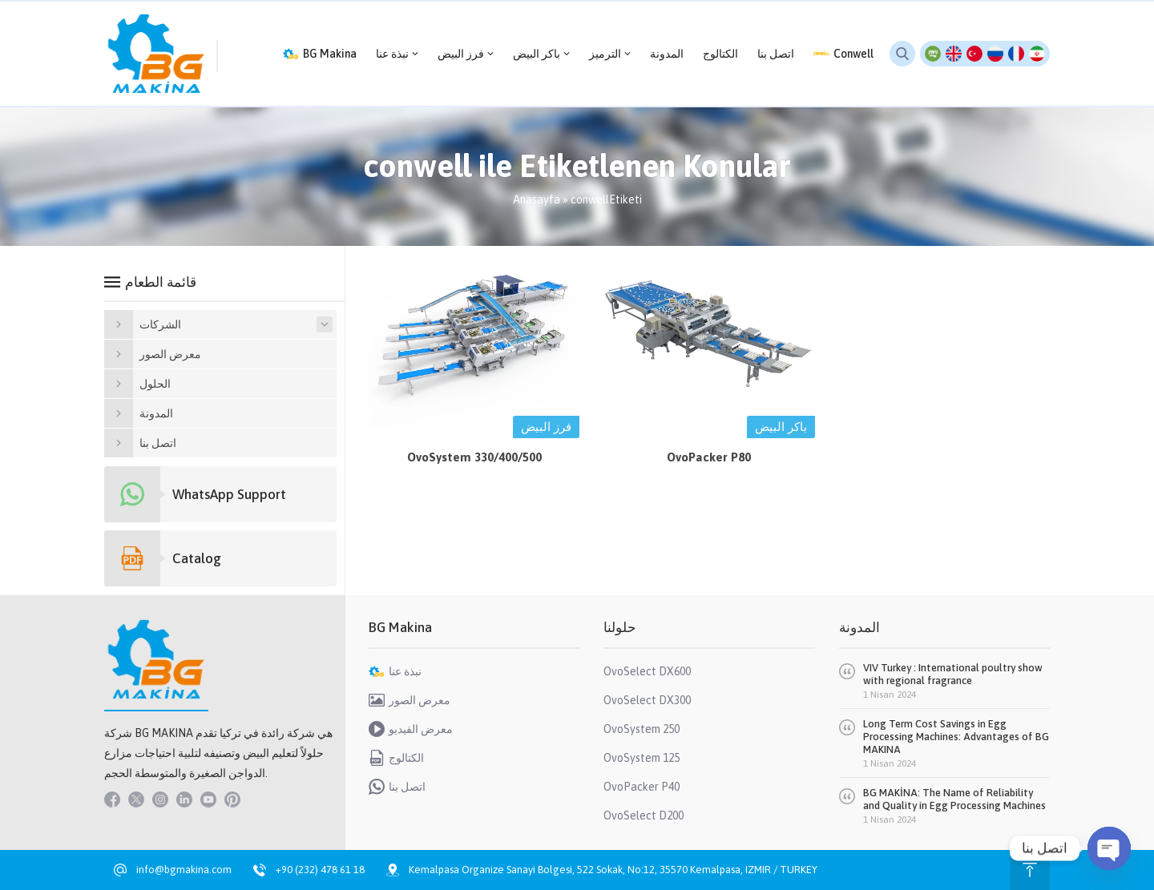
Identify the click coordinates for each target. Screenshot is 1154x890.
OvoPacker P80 (709, 457)
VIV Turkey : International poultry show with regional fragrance (953, 674)
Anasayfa (536, 199)
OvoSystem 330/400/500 (474, 457)
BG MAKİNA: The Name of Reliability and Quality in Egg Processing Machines (954, 799)
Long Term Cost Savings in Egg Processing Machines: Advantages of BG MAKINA (956, 736)
